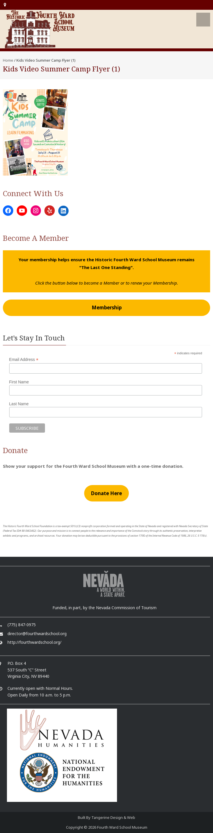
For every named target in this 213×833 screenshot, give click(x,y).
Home (8, 60)
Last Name (19, 404)
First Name (19, 382)
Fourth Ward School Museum (122, 827)
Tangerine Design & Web (113, 817)
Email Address (24, 359)
